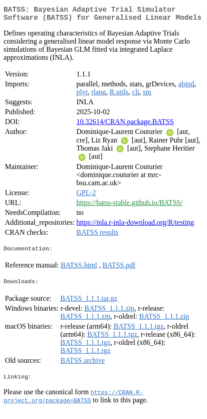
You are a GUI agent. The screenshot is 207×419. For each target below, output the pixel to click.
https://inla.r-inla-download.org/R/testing (135, 226)
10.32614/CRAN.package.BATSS (125, 125)
